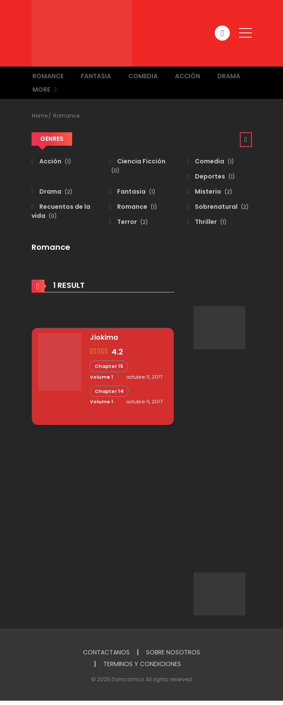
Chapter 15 (109, 366)
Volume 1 (101, 376)
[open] (245, 33)
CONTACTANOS (106, 652)
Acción (187, 76)
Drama (228, 76)
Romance (48, 76)
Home (40, 115)
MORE (41, 89)
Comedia (143, 76)
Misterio (213, 191)
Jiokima (104, 337)
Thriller (210, 221)
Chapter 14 (109, 391)
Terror (132, 221)
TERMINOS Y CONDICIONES (142, 664)
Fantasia (96, 76)
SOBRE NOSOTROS (173, 652)
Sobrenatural (221, 206)
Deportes (214, 176)
